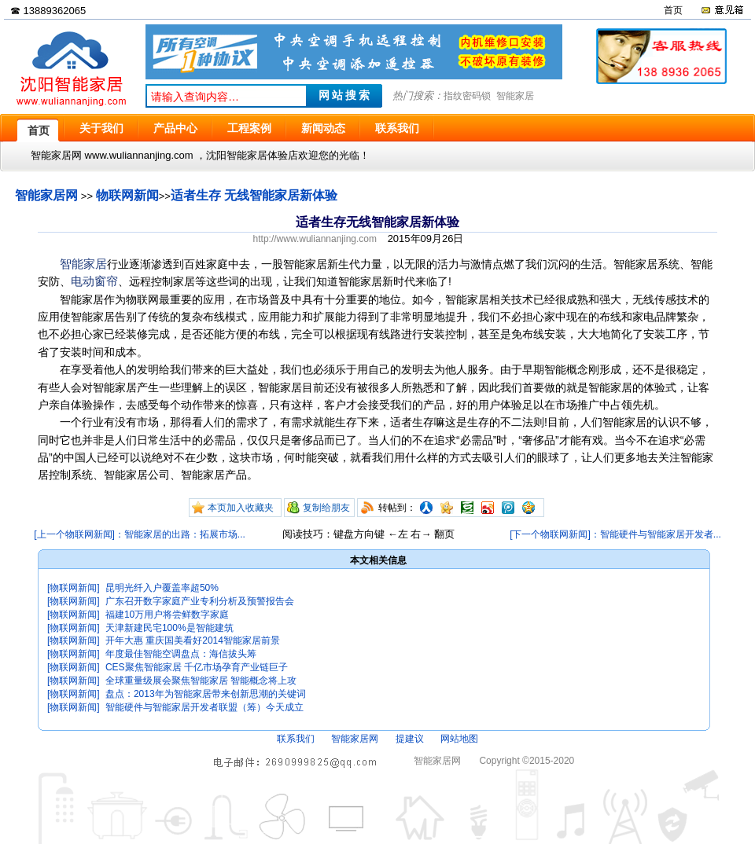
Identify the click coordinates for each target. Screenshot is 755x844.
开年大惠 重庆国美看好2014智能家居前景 (192, 640)
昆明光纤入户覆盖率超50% (162, 587)
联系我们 (296, 738)
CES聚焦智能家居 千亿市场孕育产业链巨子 (196, 667)
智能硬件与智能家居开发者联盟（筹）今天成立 (204, 707)
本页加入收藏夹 (241, 507)
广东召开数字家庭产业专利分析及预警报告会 (199, 601)
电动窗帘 (94, 281)
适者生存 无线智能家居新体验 (254, 195)
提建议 (410, 738)
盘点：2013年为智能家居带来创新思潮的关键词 (205, 693)
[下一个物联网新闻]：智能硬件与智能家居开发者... (615, 534)
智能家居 (515, 95)
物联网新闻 (127, 195)
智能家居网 (46, 195)
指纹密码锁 (467, 95)
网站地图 (459, 738)
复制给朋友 (326, 507)
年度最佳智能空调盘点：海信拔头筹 (180, 653)
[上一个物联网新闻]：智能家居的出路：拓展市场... (139, 534)
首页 (673, 10)
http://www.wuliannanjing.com (315, 238)
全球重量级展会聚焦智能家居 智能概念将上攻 (200, 680)
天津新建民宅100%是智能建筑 (169, 627)
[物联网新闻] (73, 587)
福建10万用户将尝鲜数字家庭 (167, 614)
